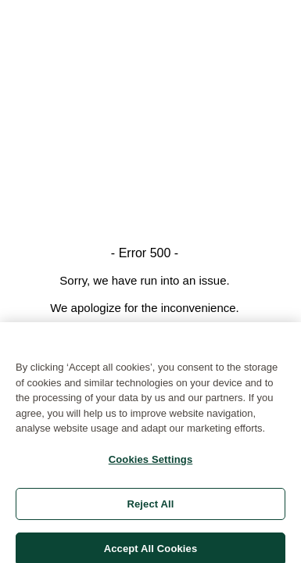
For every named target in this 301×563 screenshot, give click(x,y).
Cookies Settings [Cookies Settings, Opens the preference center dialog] (151, 462)
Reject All (150, 507)
